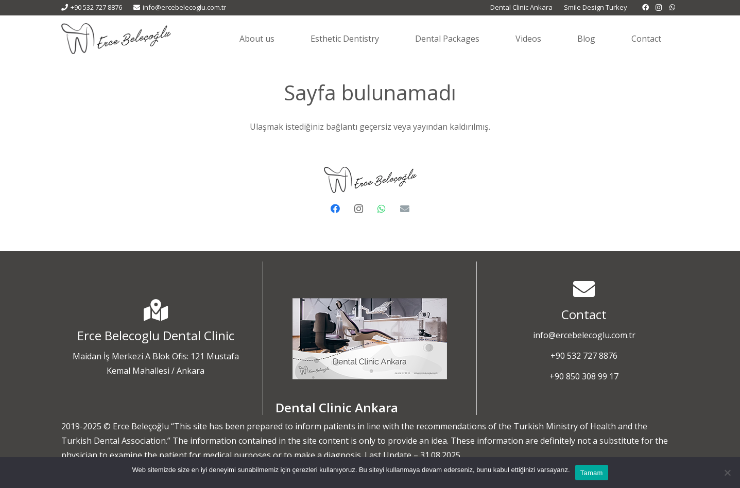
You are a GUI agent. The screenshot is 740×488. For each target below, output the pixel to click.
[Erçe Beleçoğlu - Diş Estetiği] (116, 38)
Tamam (591, 473)
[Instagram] (659, 7)
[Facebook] (645, 7)
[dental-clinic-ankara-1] (370, 339)
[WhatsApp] (672, 7)
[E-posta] (405, 208)
